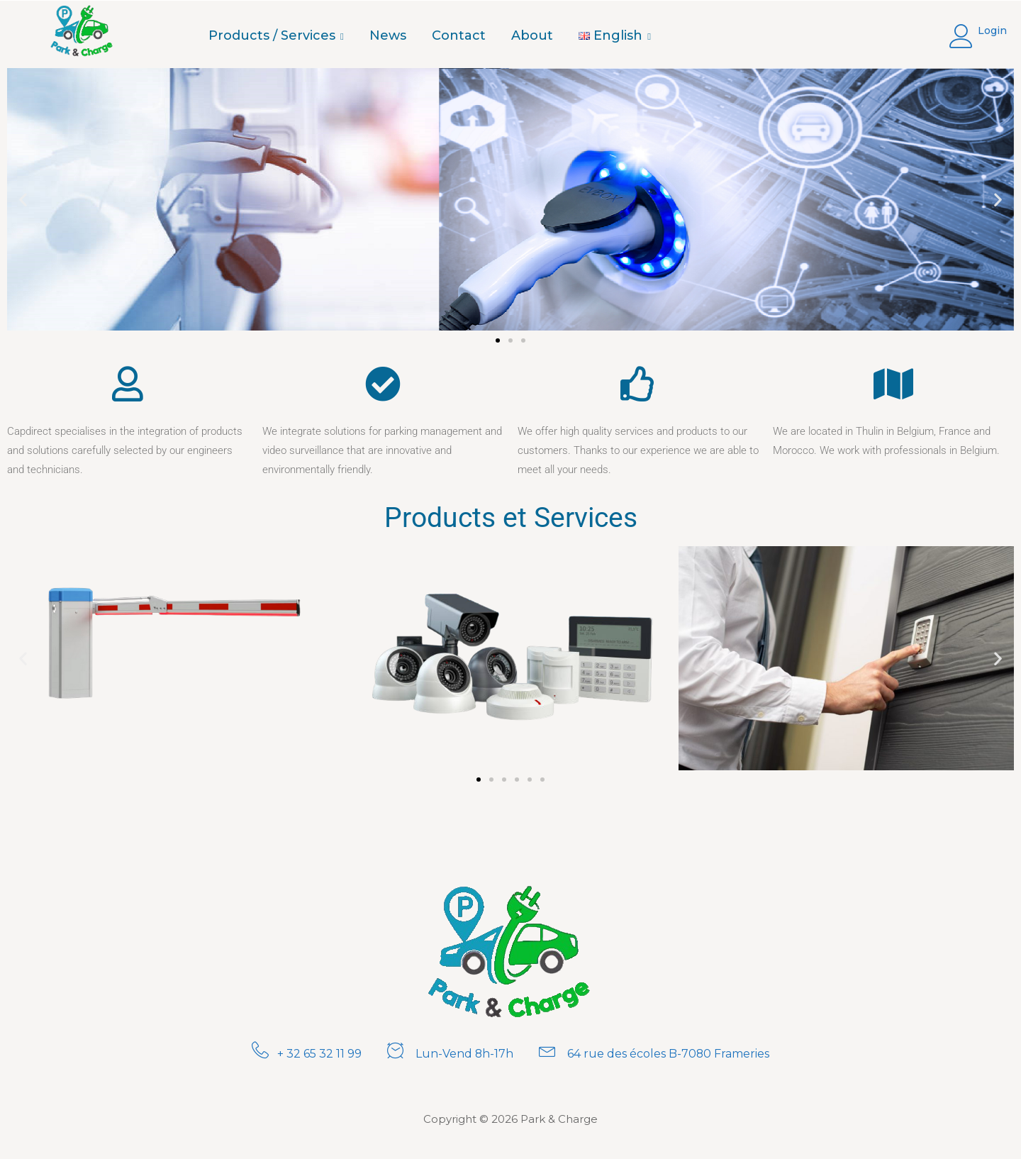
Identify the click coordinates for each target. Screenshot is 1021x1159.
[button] (23, 200)
